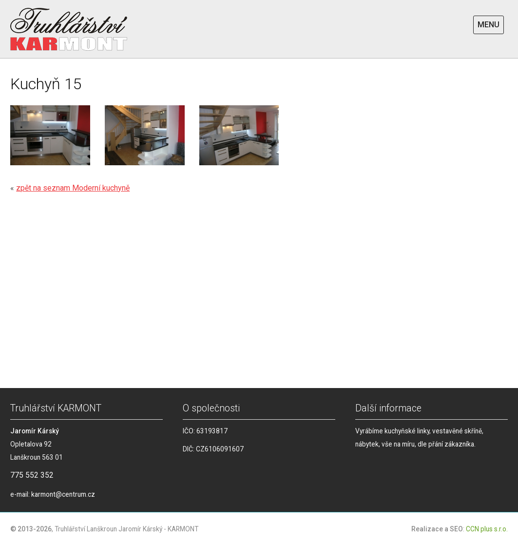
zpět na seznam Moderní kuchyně (73, 188)
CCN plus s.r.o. (487, 529)
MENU (488, 24)
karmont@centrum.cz (63, 494)
